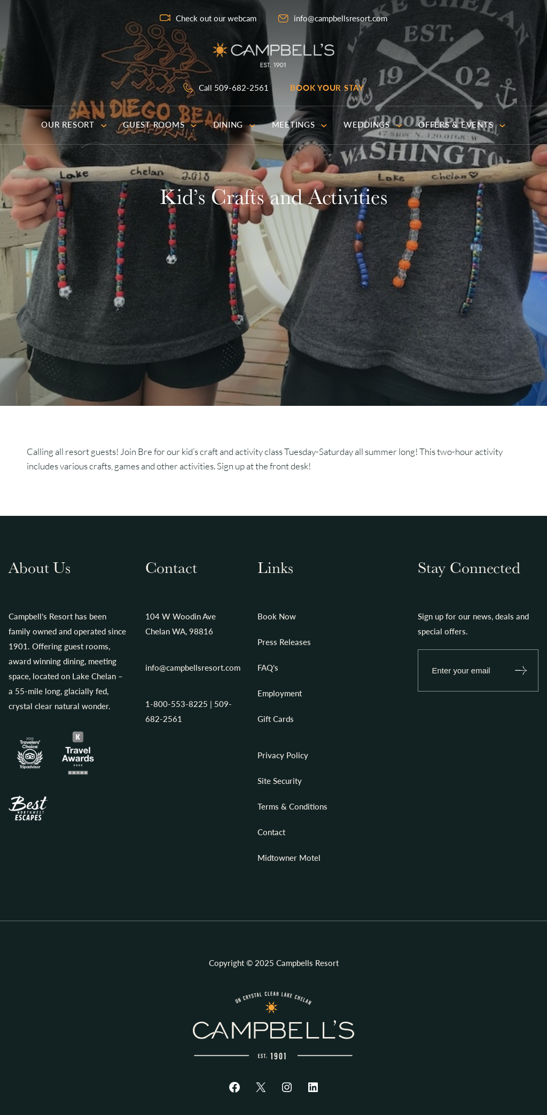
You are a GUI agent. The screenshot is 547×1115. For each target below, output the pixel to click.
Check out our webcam (216, 18)
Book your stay (327, 87)
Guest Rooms (160, 124)
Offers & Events (462, 124)
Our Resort (74, 124)
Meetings (299, 124)
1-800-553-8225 (176, 704)
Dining (234, 124)
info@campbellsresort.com (340, 18)
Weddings (372, 124)
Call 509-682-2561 (234, 87)
